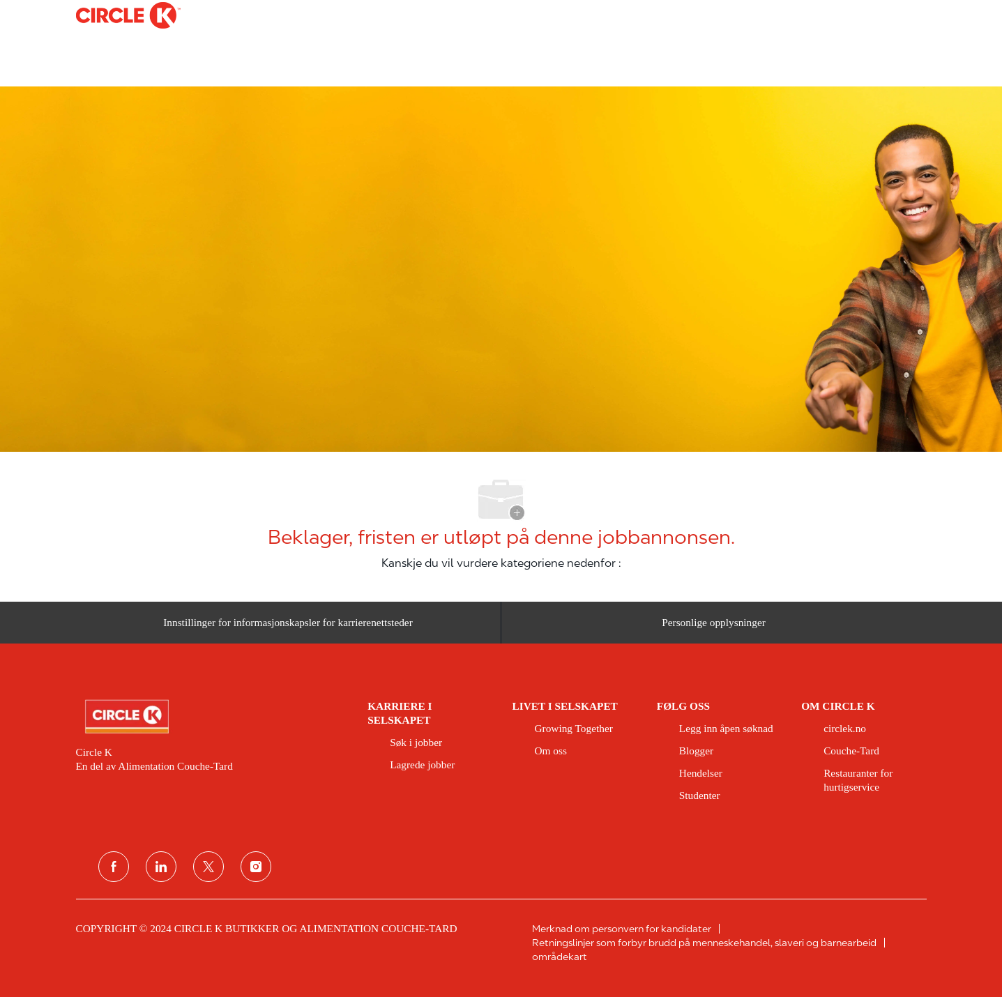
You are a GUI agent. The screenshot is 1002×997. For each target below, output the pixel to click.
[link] (212, 716)
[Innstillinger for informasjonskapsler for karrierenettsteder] (288, 628)
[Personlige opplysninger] (714, 628)
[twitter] (208, 866)
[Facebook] (113, 866)
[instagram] (256, 866)
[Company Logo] (111, 15)
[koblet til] (161, 866)
